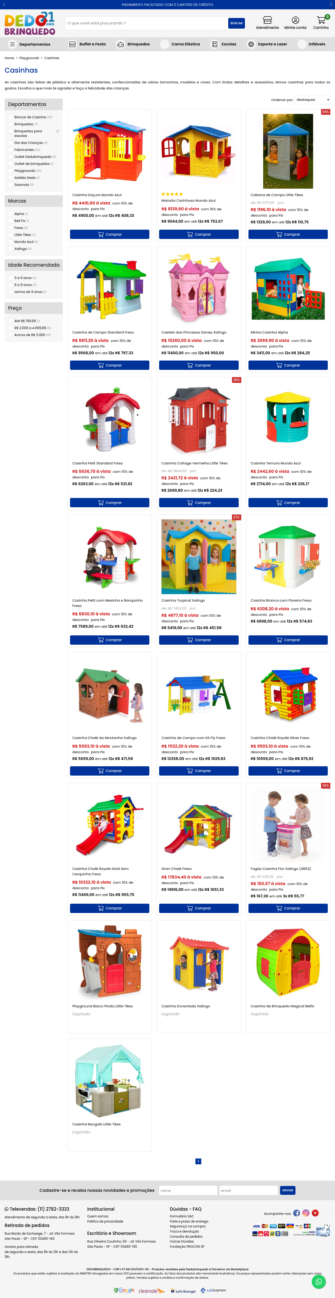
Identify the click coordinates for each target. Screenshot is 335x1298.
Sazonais (24, 184)
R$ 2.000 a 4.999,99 (32, 328)
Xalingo (23, 248)
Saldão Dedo (27, 177)
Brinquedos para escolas (36, 133)
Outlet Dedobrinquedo (35, 156)
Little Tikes (25, 234)
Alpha (21, 213)
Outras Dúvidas (182, 1241)
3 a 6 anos (25, 278)
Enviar (287, 1190)
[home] (30, 23)
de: (254, 202)
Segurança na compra (187, 1226)
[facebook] (296, 1213)
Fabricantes (27, 149)
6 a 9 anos (25, 285)
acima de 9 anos (30, 292)
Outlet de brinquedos (33, 163)
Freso (21, 227)
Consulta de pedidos (186, 1236)
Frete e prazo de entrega (189, 1221)
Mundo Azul (26, 241)
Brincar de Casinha (33, 117)
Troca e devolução (184, 1231)
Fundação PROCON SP (187, 1246)
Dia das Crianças (30, 142)
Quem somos (97, 1216)
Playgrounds (27, 170)
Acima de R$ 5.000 (32, 335)
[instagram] (305, 1213)
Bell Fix (21, 220)
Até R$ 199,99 (27, 321)
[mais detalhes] (109, 234)
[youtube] (315, 1213)
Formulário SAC (182, 1216)
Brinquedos (26, 124)
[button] (4, 4)
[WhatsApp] (319, 1282)
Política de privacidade (105, 1221)
